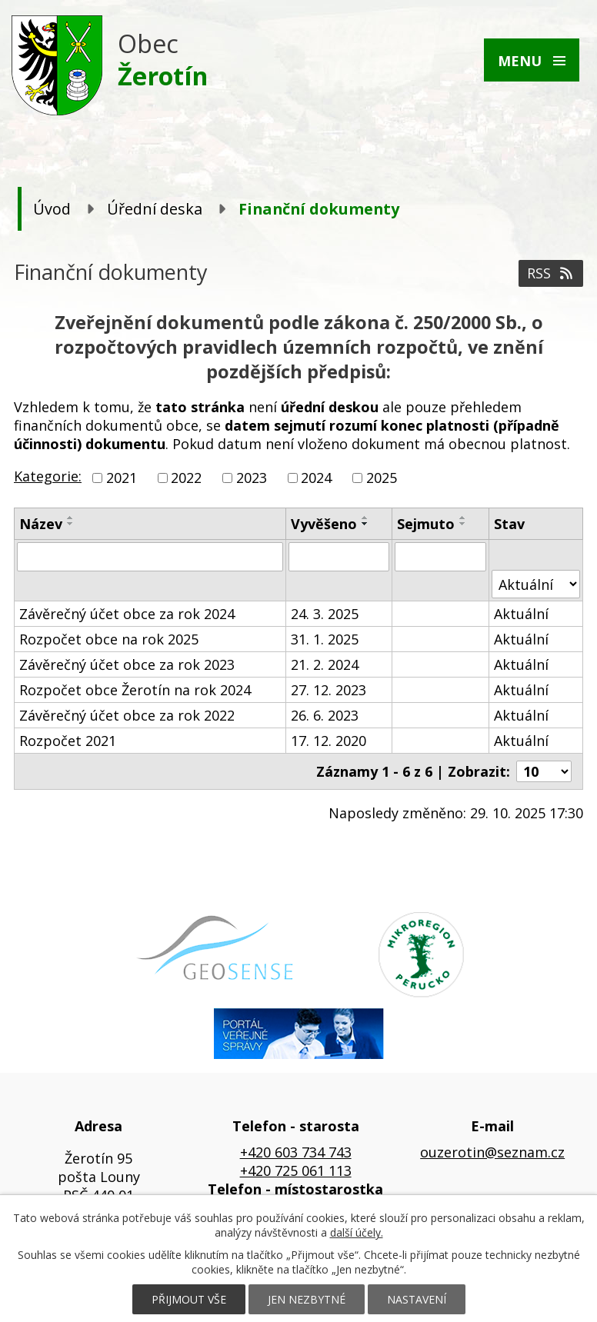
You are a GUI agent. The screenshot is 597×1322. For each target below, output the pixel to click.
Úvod (52, 208)
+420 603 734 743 (296, 1152)
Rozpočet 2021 (67, 740)
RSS (551, 273)
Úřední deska (154, 208)
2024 (316, 477)
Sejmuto (426, 523)
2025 (381, 477)
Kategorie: (48, 476)
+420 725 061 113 (296, 1170)
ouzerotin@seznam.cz (492, 1152)
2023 (251, 477)
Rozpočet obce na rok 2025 (108, 639)
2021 (121, 477)
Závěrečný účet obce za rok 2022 (127, 715)
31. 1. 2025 (325, 639)
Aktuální (521, 613)
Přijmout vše (189, 1299)
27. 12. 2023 (328, 690)
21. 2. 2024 (325, 664)
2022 (186, 477)
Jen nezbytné (306, 1299)
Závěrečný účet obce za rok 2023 (127, 664)
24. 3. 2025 (325, 613)
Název (40, 523)
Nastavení (416, 1299)
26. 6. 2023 (325, 715)
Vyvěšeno (324, 523)
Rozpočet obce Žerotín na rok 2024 (135, 690)
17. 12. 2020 (328, 740)
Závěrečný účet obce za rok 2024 (127, 613)
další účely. (356, 1232)
